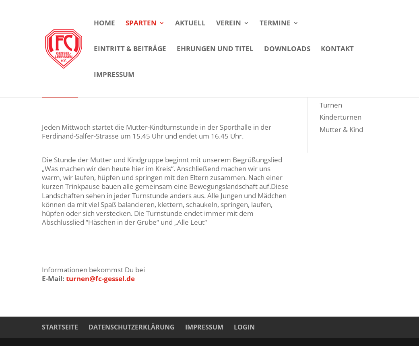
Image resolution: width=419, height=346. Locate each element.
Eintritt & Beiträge (130, 49)
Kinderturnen (340, 117)
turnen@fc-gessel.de (100, 278)
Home (104, 23)
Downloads (287, 49)
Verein (228, 23)
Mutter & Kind (341, 129)
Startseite (60, 327)
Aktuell (190, 23)
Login (244, 327)
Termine (275, 23)
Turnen (331, 105)
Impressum (114, 75)
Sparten (141, 23)
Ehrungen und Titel (215, 49)
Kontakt (337, 49)
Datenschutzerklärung (132, 327)
